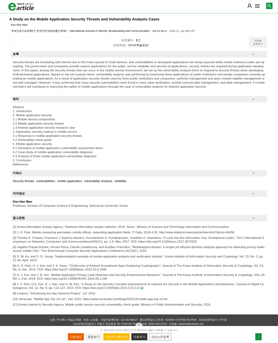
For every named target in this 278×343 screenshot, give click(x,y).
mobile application (69, 181)
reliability (120, 181)
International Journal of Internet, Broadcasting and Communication (110, 30)
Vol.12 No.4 (159, 30)
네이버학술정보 (138, 45)
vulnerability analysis (98, 181)
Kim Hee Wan (19, 24)
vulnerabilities (45, 181)
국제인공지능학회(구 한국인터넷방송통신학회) (39, 30)
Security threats (23, 181)
